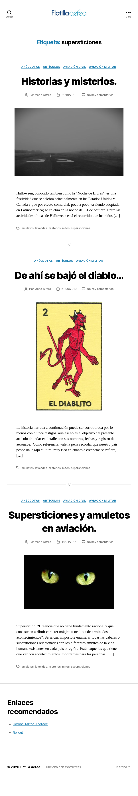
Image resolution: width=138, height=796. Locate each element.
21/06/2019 (69, 307)
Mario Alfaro (42, 100)
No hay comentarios (100, 100)
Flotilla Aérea (30, 786)
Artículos (51, 72)
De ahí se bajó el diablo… (69, 286)
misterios (55, 233)
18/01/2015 (69, 561)
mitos (66, 233)
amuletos (27, 233)
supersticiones (81, 233)
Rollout (18, 751)
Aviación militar (104, 72)
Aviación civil (75, 72)
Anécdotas (29, 72)
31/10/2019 (69, 100)
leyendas (41, 233)
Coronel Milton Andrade (30, 743)
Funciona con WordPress (63, 786)
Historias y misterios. (68, 86)
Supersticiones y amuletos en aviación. (69, 539)
